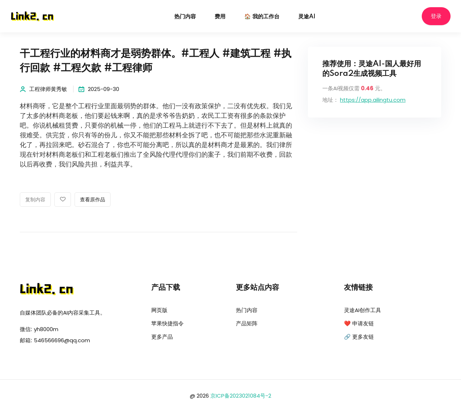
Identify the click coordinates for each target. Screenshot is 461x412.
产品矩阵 (247, 323)
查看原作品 (92, 200)
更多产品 (162, 336)
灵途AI (306, 17)
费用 (220, 17)
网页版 (159, 310)
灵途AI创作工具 (362, 310)
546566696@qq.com (62, 340)
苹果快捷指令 (167, 323)
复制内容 (35, 200)
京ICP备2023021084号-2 (240, 395)
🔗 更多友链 (359, 336)
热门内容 (185, 17)
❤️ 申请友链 (359, 323)
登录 (436, 16)
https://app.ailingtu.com (373, 100)
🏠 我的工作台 (261, 17)
